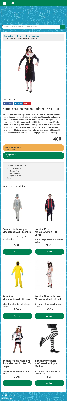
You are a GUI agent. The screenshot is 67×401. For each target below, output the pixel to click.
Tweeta (18, 104)
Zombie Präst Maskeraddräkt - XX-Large (46, 232)
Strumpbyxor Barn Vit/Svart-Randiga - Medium (46, 363)
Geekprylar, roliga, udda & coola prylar (33, 15)
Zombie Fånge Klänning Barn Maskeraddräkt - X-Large (17, 363)
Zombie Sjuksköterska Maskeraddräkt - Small (48, 298)
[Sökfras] (31, 27)
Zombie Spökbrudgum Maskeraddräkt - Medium (17, 230)
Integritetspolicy (7, 398)
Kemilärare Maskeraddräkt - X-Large (17, 298)
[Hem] (12, 3)
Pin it (27, 104)
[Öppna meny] (4, 3)
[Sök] (62, 27)
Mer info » (17, 252)
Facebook (8, 104)
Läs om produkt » (33, 148)
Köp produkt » (33, 156)
